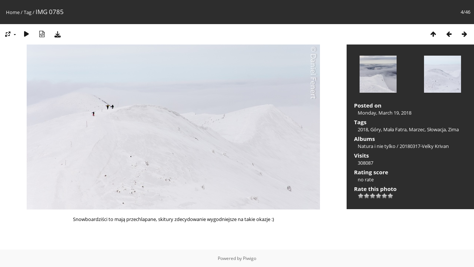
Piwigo (249, 258)
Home (13, 12)
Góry (375, 129)
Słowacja (436, 129)
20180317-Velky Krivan (424, 146)
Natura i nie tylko (376, 146)
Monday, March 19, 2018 (384, 112)
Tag (27, 12)
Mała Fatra (395, 129)
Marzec (417, 129)
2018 (363, 129)
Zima (453, 129)
